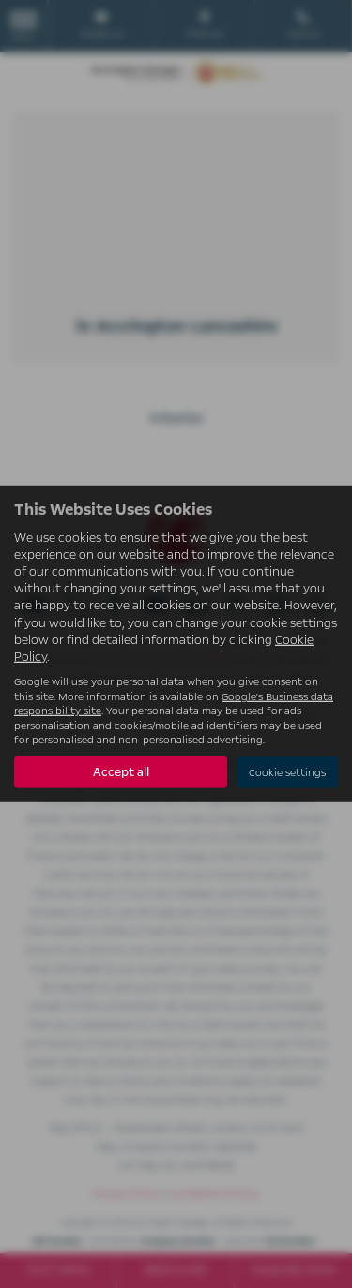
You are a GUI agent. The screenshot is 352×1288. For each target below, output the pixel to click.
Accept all (121, 772)
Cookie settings (287, 773)
